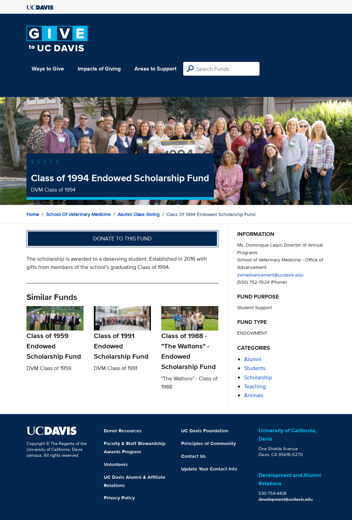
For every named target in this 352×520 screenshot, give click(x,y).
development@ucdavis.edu (285, 499)
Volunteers (116, 464)
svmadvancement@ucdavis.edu (270, 274)
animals (253, 395)
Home (32, 214)
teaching (255, 386)
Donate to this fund (122, 238)
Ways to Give (48, 69)
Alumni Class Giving (139, 214)
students (254, 368)
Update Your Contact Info (209, 468)
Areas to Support (155, 69)
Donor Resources (123, 430)
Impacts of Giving (99, 69)
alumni (252, 359)
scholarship (258, 377)
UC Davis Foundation (204, 430)
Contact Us (193, 456)
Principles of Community (208, 443)
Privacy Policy (119, 497)
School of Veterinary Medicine (78, 214)
